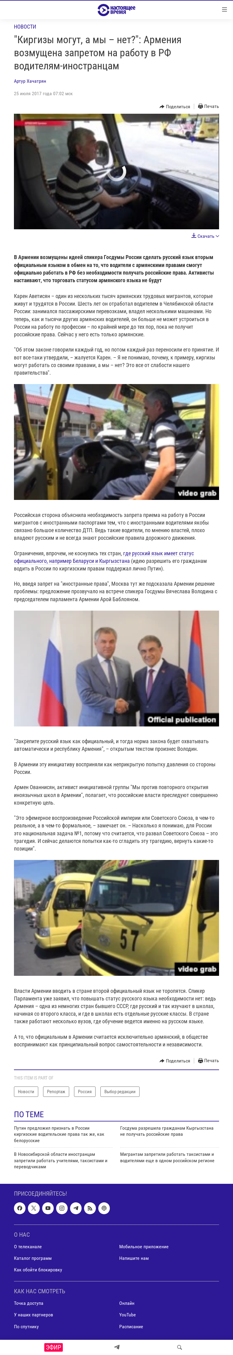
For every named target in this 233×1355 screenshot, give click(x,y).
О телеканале (28, 1246)
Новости (25, 26)
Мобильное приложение (144, 1246)
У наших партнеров (33, 1315)
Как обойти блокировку (38, 1270)
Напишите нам (134, 1258)
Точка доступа (28, 1303)
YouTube (127, 1315)
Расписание (131, 1326)
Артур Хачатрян (30, 81)
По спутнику (26, 1326)
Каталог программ (33, 1258)
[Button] (175, 106)
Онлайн (126, 1303)
